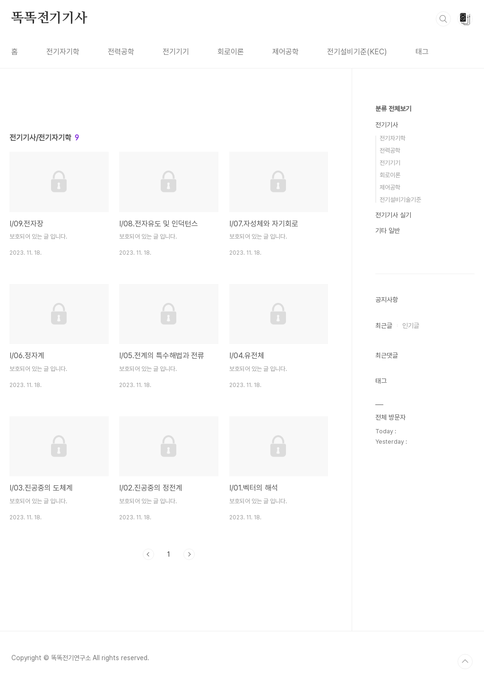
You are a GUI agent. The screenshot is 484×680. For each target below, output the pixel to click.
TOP (465, 661)
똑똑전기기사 (49, 18)
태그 (422, 51)
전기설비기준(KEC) (357, 51)
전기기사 (386, 125)
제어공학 (285, 51)
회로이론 (230, 51)
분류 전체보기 (393, 108)
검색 (443, 19)
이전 (148, 554)
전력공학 (121, 51)
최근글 (383, 325)
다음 (189, 554)
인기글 (410, 325)
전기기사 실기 (393, 215)
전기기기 (176, 51)
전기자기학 (62, 51)
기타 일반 (387, 230)
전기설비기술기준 (400, 199)
